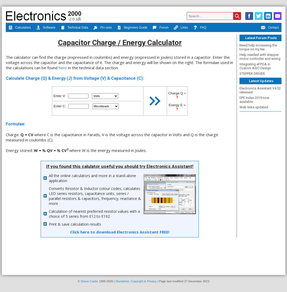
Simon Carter (89, 281)
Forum (161, 28)
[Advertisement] (260, 191)
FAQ (199, 28)
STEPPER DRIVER (252, 74)
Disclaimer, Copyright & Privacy (136, 281)
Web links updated (253, 107)
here (63, 67)
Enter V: (60, 96)
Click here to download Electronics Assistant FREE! (119, 232)
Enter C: (60, 106)
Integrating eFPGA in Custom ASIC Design (255, 66)
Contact (270, 28)
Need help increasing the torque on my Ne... (258, 47)
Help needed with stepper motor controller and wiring (259, 57)
